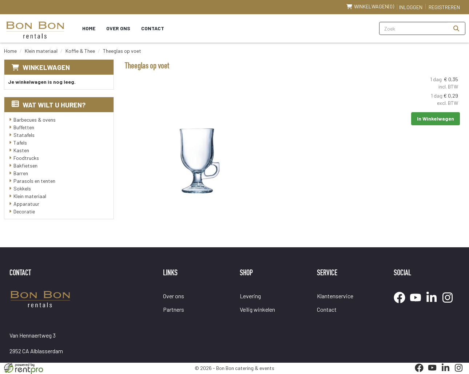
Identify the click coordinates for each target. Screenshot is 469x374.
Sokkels (22, 188)
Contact (152, 28)
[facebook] (402, 304)
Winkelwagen (46, 67)
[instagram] (450, 304)
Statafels (24, 135)
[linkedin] (434, 304)
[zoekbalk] (413, 28)
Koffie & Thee (80, 51)
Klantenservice (335, 295)
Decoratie (24, 211)
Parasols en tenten (34, 181)
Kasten (21, 150)
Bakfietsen (25, 165)
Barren (20, 173)
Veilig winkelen (257, 309)
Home (88, 28)
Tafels (20, 142)
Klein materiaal (41, 51)
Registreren (444, 7)
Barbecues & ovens (34, 120)
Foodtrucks (26, 158)
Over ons (118, 28)
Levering (250, 295)
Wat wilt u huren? (49, 105)
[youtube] (418, 304)
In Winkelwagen (435, 118)
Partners (173, 309)
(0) (370, 6)
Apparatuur (26, 204)
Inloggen (410, 7)
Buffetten (23, 127)
